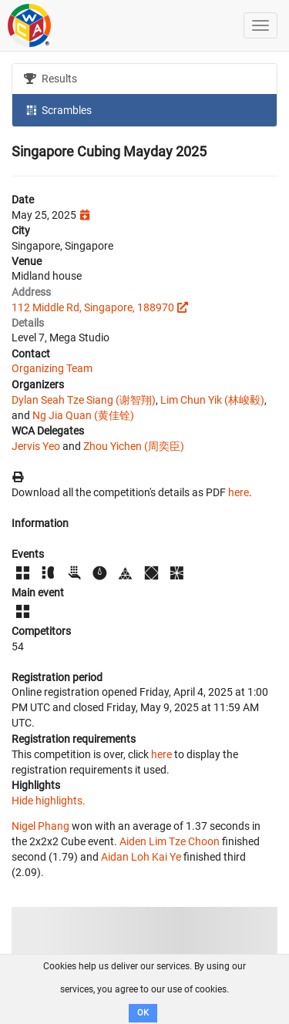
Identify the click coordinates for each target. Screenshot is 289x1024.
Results (50, 78)
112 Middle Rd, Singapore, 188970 (93, 307)
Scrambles (58, 109)
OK (143, 1013)
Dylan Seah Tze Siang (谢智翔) (84, 400)
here (238, 492)
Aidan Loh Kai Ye (141, 857)
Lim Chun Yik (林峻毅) (212, 400)
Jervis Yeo (36, 446)
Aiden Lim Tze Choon (169, 841)
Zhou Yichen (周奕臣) (133, 446)
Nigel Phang (40, 826)
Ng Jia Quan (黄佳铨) (83, 415)
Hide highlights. (49, 800)
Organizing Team (52, 368)
